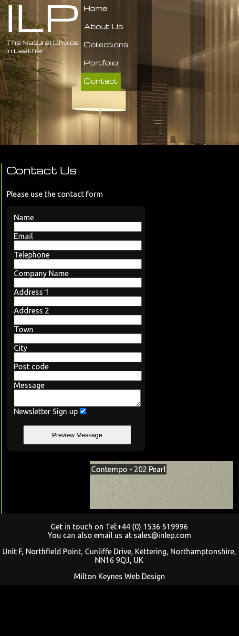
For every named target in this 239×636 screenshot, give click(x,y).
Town (76, 334)
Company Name (76, 278)
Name (76, 222)
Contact (101, 80)
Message (76, 395)
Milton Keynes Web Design (119, 579)
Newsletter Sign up (50, 414)
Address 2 (76, 315)
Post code (76, 371)
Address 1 (76, 297)
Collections (106, 44)
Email (76, 241)
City (76, 353)
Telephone (76, 259)
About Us (103, 26)
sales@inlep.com (162, 538)
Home (95, 8)
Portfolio (101, 62)
